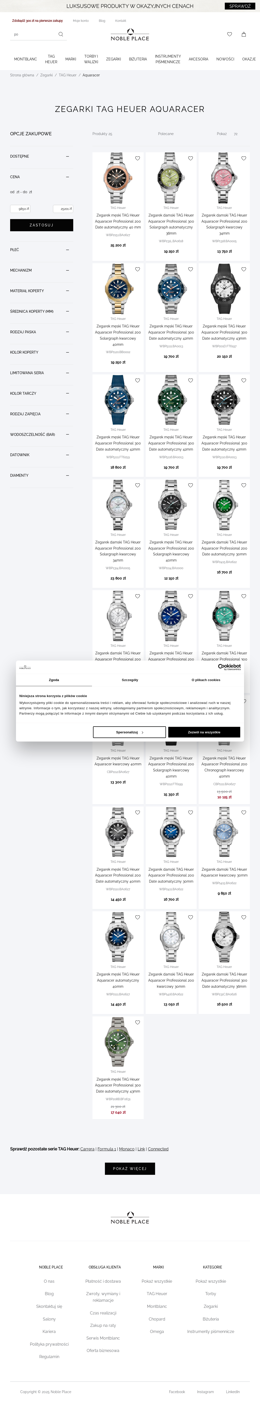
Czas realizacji (103, 1314)
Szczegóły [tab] (130, 680)
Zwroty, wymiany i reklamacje (103, 1298)
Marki (70, 59)
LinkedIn (233, 1393)
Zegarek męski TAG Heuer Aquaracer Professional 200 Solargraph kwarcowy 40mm (118, 335)
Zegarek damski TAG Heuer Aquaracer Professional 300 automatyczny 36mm (224, 659)
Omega (157, 1332)
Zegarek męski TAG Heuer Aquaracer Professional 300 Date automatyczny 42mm (171, 332)
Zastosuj (41, 225)
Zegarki (113, 59)
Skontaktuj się (49, 1307)
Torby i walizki (91, 59)
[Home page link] (130, 34)
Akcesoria (198, 59)
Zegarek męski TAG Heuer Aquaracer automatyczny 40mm (118, 980)
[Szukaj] (61, 34)
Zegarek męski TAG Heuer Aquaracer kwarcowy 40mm (118, 761)
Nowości (225, 59)
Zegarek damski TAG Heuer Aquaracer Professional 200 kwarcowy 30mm (118, 659)
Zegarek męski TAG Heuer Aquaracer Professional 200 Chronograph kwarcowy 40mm (224, 767)
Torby (210, 1295)
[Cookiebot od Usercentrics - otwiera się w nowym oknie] (218, 667)
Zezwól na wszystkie (204, 732)
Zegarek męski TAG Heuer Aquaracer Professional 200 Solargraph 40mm (171, 659)
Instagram (205, 1393)
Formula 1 (107, 1149)
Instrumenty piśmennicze (210, 1332)
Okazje (249, 59)
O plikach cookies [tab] (206, 680)
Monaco (127, 1149)
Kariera (49, 1332)
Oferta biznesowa (103, 1351)
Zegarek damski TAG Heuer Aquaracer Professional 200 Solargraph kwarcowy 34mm (224, 224)
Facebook (177, 1393)
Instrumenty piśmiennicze (168, 59)
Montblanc (25, 59)
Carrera (87, 1149)
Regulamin (49, 1357)
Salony (49, 1320)
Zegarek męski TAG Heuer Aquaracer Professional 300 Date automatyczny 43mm (224, 332)
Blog (49, 1295)
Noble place (49, 1266)
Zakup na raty (103, 1326)
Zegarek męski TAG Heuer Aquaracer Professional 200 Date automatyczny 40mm (118, 875)
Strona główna (22, 75)
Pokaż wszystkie (157, 1282)
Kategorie (210, 1266)
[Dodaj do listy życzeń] (138, 158)
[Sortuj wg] (176, 134)
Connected (158, 1149)
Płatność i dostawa (103, 1282)
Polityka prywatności (49, 1345)
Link (141, 1149)
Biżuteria (138, 59)
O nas (49, 1282)
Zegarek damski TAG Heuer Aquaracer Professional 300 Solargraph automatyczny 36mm (171, 224)
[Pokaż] (240, 134)
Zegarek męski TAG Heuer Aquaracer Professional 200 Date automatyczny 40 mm (118, 221)
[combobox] (38, 34)
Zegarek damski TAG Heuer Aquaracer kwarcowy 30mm (224, 872)
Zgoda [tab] (54, 680)
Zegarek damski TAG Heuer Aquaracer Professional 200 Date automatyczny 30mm (224, 548)
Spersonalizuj (129, 732)
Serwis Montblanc (103, 1339)
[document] (41, 308)
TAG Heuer (51, 59)
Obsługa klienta (103, 1266)
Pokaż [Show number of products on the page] (222, 134)
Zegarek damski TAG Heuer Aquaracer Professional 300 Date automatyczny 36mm (224, 980)
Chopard (157, 1320)
